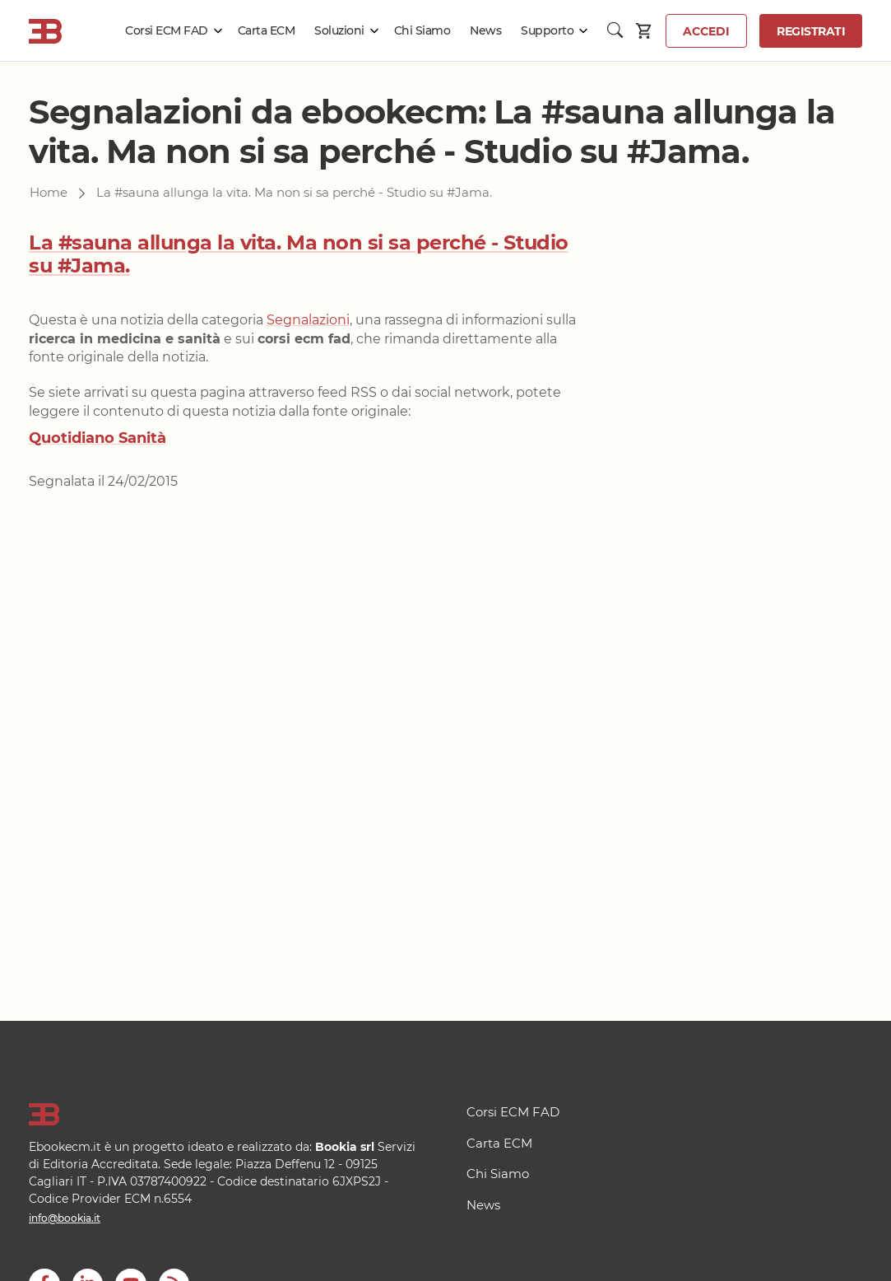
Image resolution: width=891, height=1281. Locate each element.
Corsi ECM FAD (166, 30)
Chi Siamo (422, 30)
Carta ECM (266, 30)
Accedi (706, 31)
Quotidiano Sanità (97, 438)
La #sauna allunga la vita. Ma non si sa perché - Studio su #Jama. (298, 254)
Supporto (547, 30)
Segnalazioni (308, 320)
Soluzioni (339, 30)
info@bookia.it (64, 1218)
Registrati (811, 31)
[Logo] (227, 1114)
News (485, 30)
